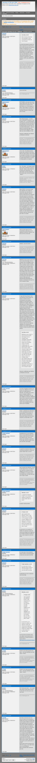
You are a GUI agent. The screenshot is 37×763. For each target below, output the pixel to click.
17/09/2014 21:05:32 (6, 408)
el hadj (4, 467)
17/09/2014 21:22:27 (6, 446)
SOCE (3, 166)
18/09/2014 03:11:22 (6, 667)
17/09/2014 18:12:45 (6, 257)
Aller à (8, 759)
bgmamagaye (5, 102)
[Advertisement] (28, 77)
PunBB (33, 758)
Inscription (28, 12)
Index (3, 12)
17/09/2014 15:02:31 (6, 187)
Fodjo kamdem (6, 388)
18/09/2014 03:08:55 (6, 648)
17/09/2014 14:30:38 (6, 100)
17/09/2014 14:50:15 (6, 148)
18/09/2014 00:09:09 (6, 560)
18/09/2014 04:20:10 (6, 686)
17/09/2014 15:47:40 (6, 241)
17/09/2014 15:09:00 (6, 227)
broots (4, 90)
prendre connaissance (9, 22)
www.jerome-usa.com (13, 5)
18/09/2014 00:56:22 (6, 588)
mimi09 (4, 717)
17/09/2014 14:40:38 (6, 116)
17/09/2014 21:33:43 (6, 465)
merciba (4, 259)
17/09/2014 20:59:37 (6, 386)
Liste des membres (10, 12)
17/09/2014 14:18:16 (6, 88)
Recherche (22, 12)
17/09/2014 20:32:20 (6, 293)
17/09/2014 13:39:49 (27, 31)
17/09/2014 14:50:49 (6, 164)
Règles (16, 12)
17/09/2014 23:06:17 (6, 489)
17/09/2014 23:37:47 (6, 508)
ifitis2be (4, 33)
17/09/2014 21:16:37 (6, 431)
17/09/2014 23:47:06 (6, 550)
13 (10, 26)
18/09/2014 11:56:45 (6, 715)
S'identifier (4, 13)
